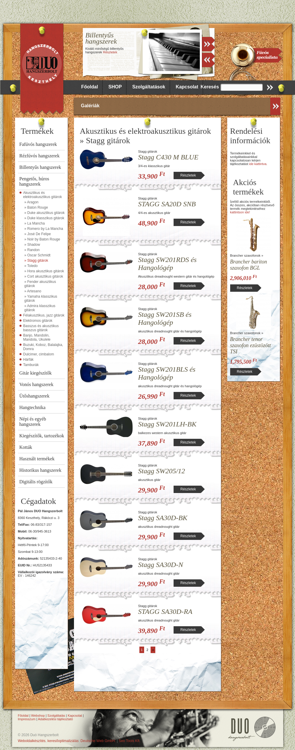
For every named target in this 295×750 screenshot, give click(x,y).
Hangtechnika (32, 407)
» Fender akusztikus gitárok (40, 284)
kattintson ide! (240, 212)
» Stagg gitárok (36, 260)
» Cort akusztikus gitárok (43, 276)
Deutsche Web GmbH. (98, 741)
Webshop (38, 715)
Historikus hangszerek (40, 470)
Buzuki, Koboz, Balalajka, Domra (43, 347)
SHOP (115, 86)
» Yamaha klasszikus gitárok (40, 298)
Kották (25, 447)
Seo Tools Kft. (130, 741)
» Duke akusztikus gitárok (44, 213)
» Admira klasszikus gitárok (39, 308)
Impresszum (27, 719)
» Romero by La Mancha (43, 229)
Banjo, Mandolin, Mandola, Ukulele (37, 337)
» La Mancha (34, 223)
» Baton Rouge (36, 207)
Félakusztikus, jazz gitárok (44, 315)
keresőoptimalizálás (62, 741)
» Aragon (31, 202)
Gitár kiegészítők (35, 372)
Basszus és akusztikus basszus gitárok (41, 328)
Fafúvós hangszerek (38, 144)
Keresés (210, 86)
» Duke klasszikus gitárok (44, 218)
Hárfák (28, 359)
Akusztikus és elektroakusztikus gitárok (42, 195)
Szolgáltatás (56, 715)
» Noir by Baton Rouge (42, 239)
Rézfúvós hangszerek (39, 155)
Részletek (110, 52)
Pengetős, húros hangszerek (34, 181)
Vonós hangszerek (36, 384)
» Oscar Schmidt (37, 255)
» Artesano (32, 291)
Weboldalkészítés (32, 741)
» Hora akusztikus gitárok (44, 271)
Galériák (90, 105)
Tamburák (31, 365)
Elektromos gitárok (37, 321)
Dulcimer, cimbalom (38, 354)
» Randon (32, 250)
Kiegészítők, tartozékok (41, 435)
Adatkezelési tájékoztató (55, 719)
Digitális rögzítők (35, 481)
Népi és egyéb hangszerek (32, 421)
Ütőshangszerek (34, 395)
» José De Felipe (37, 234)
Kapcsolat (187, 86)
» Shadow (32, 245)
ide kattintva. (258, 164)
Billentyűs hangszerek (40, 167)
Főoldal (89, 86)
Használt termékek (37, 458)
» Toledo (31, 266)
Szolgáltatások (148, 86)
